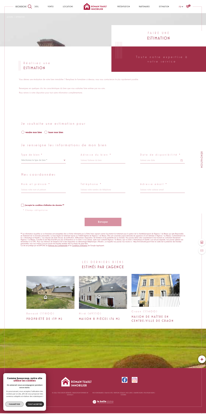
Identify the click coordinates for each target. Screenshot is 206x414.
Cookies (123, 394)
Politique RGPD (149, 393)
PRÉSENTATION (123, 6)
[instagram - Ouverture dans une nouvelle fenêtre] (134, 379)
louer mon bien (55, 132)
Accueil (35, 6)
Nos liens (129, 393)
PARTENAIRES (144, 6)
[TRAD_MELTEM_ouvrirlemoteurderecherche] (24, 6)
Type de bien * (32, 154)
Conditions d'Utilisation (79, 246)
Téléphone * (91, 184)
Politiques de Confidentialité (57, 246)
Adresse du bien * (96, 154)
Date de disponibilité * (160, 154)
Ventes (51, 6)
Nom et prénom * (35, 184)
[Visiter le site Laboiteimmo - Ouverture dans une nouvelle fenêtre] (103, 405)
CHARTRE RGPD (138, 393)
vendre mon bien (33, 132)
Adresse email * (153, 184)
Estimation (164, 6)
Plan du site (108, 393)
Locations (68, 6)
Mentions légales (119, 393)
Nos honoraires (97, 393)
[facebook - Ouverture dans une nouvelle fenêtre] (124, 379)
